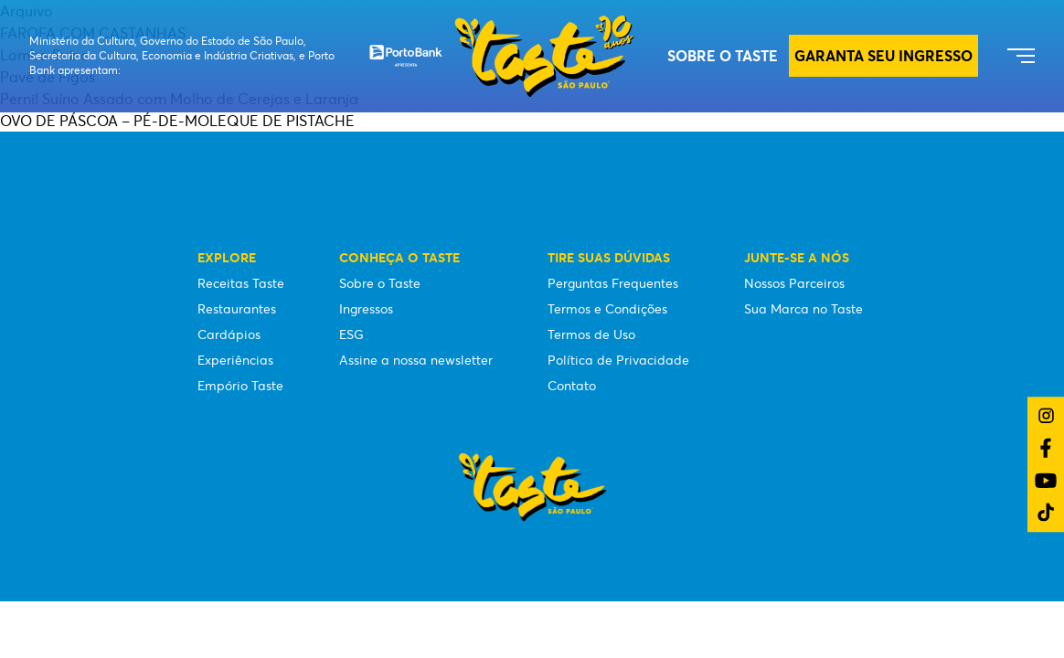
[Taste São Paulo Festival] (502, 56)
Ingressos (366, 309)
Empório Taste (240, 385)
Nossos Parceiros (794, 283)
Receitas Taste (240, 283)
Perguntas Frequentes (613, 283)
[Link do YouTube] (1046, 480)
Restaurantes (236, 309)
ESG (351, 334)
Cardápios (229, 334)
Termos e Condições (607, 309)
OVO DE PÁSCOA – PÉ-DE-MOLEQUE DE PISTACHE (177, 120)
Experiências (235, 360)
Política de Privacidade (618, 360)
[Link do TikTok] (1045, 512)
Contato (572, 385)
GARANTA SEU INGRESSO (883, 56)
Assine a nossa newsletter (416, 360)
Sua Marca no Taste (803, 309)
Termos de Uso (591, 334)
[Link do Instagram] (1046, 415)
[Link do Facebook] (1045, 448)
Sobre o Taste (722, 56)
